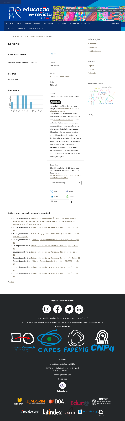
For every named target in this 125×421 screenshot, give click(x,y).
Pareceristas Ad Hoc (36, 28)
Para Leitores (92, 44)
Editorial (34, 227)
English (91, 65)
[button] (57, 191)
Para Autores (92, 47)
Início (10, 36)
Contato (21, 28)
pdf (54, 53)
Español (91, 69)
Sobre (8, 23)
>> (13, 281)
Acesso (7, 2)
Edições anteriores (32, 23)
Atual (19, 23)
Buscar (115, 23)
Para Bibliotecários (94, 51)
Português (92, 73)
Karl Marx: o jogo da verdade (43, 233)
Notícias (11, 28)
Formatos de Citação (59, 183)
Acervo (17, 36)
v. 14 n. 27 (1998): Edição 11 (33, 36)
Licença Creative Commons (63, 120)
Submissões (49, 23)
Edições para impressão (79, 23)
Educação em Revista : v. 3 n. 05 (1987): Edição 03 (59, 258)
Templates (61, 23)
